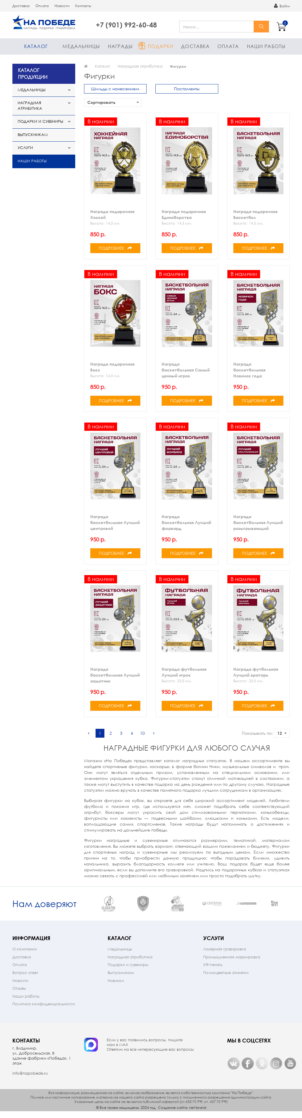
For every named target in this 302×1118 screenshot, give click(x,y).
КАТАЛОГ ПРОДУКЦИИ (32, 73)
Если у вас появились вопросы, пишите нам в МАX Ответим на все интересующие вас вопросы (150, 1051)
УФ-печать (212, 970)
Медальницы (81, 46)
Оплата (42, 5)
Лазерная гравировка (224, 955)
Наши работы (266, 46)
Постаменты (186, 88)
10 (142, 733)
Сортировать (113, 102)
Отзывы (19, 994)
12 (282, 733)
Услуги (25, 147)
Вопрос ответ (25, 978)
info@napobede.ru (30, 1079)
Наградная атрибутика (30, 105)
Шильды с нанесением (115, 88)
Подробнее (115, 248)
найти (261, 26)
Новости (62, 5)
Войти (282, 6)
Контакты (83, 5)
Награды (120, 46)
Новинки (116, 986)
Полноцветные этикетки (226, 978)
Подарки (160, 46)
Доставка (20, 5)
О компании (24, 955)
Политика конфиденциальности (43, 1010)
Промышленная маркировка (231, 963)
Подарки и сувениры (40, 121)
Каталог (36, 46)
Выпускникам (33, 134)
